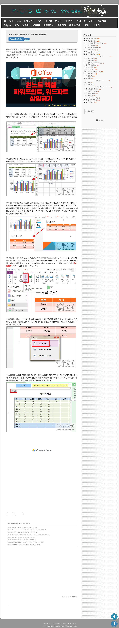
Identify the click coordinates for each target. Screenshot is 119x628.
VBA (19, 21)
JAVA (16, 25)
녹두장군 (90, 111)
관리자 (69, 623)
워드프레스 (49, 25)
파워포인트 (29, 21)
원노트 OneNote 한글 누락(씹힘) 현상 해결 (19, 537)
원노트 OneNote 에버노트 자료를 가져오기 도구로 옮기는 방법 (25, 530)
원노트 (58, 21)
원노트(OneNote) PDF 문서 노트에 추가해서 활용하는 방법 (24, 542)
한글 (78, 21)
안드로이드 (89, 21)
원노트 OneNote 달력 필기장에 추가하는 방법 (20, 539)
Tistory (75, 626)
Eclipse (7, 25)
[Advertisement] (42, 450)
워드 (40, 21)
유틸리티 (61, 25)
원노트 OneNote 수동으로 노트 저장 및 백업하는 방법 (23, 544)
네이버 (87, 25)
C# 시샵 (102, 21)
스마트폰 (36, 25)
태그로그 (51, 623)
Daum (62, 626)
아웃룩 (48, 21)
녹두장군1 (45, 626)
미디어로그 (58, 623)
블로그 (96, 25)
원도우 (25, 25)
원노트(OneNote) (16, 39)
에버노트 (69, 21)
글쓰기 (74, 623)
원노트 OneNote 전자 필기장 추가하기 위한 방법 (21, 527)
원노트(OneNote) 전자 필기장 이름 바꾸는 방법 (21, 532)
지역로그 (45, 623)
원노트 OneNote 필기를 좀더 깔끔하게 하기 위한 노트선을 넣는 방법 (27, 535)
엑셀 (11, 21)
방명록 (64, 623)
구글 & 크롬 (74, 25)
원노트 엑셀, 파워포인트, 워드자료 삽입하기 (27, 34)
